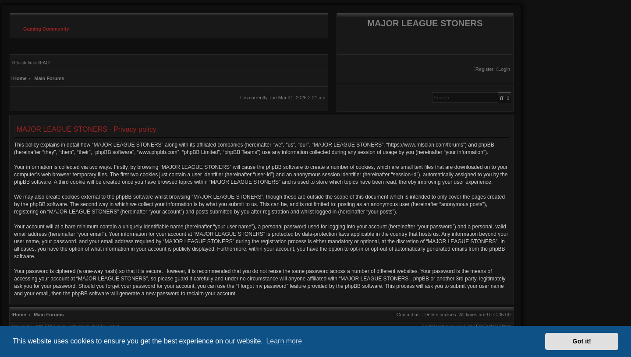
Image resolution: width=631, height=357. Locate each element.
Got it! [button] (582, 341)
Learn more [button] (284, 341)
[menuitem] (503, 69)
